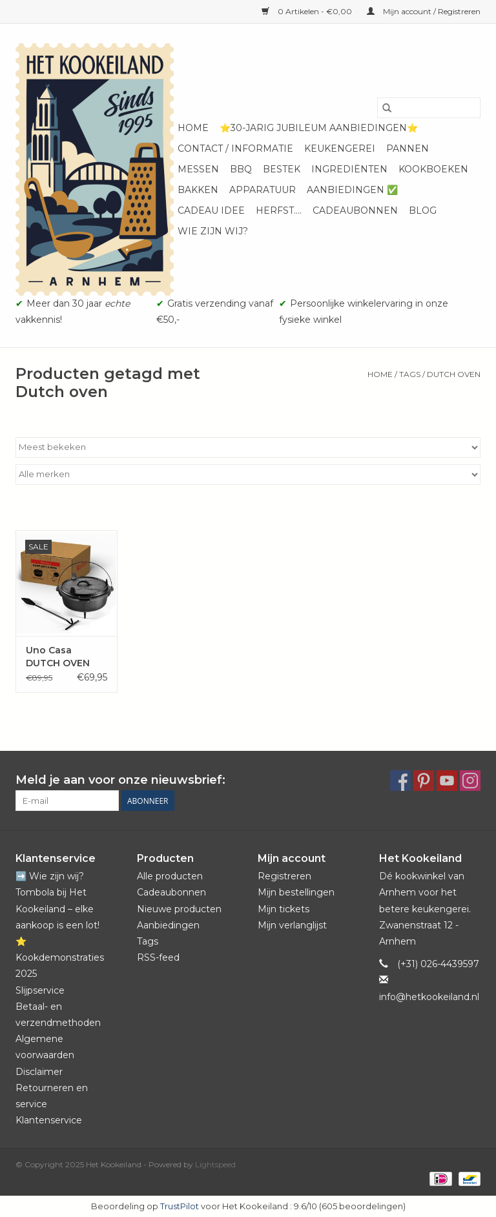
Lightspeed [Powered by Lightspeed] (215, 1164)
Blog (423, 210)
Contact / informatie (235, 148)
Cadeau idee (211, 210)
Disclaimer (39, 1072)
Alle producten (170, 876)
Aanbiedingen (168, 925)
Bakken (198, 190)
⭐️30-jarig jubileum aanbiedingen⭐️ (319, 128)
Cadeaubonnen (355, 210)
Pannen (407, 148)
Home (193, 128)
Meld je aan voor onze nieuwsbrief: (120, 780)
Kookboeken (433, 169)
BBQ (241, 169)
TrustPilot (179, 1206)
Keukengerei (339, 148)
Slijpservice (40, 990)
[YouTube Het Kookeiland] (447, 780)
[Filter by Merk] (248, 474)
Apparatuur (262, 190)
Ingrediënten (349, 169)
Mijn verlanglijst (292, 925)
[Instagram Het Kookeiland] (470, 780)
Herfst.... (279, 210)
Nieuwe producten (179, 909)
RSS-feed (158, 957)
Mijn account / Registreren (423, 11)
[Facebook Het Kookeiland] (400, 780)
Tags (409, 374)
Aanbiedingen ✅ (352, 190)
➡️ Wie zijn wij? (50, 876)
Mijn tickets (283, 909)
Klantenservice (49, 1120)
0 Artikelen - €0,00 (308, 11)
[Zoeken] (428, 107)
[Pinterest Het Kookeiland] (423, 780)
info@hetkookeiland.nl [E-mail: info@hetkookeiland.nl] (429, 997)
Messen (198, 169)
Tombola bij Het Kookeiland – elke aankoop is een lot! (57, 908)
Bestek (281, 169)
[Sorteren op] (248, 447)
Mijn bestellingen (296, 892)
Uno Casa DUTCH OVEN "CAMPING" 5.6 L (64, 657)
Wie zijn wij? (213, 231)
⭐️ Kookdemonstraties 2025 (60, 957)
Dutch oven (453, 374)
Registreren (284, 876)
